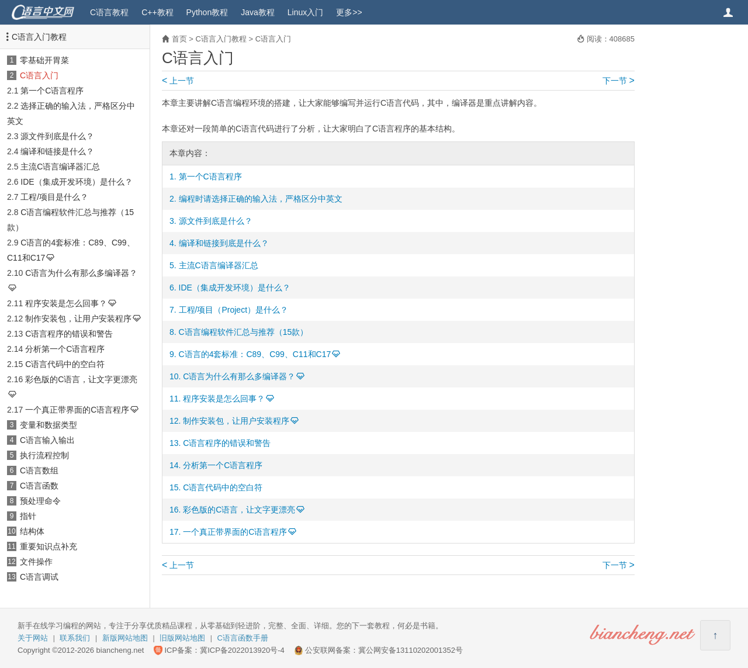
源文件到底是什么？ (57, 136)
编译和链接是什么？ (57, 151)
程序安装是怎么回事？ (66, 303)
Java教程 (258, 12)
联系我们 (75, 638)
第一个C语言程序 (52, 90)
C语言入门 (39, 75)
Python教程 (207, 12)
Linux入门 (305, 12)
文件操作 (36, 561)
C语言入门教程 (39, 36)
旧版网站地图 (182, 638)
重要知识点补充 (48, 546)
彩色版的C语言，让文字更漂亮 (81, 379)
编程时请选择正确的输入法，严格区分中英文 (260, 198)
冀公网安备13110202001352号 (410, 650)
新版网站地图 (125, 638)
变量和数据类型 (48, 425)
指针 (28, 516)
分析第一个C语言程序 (65, 349)
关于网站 (33, 638)
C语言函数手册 (242, 638)
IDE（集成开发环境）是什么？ (76, 181)
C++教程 (157, 12)
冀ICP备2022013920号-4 (242, 650)
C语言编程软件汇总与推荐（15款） (244, 332)
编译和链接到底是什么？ (224, 243)
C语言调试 (39, 577)
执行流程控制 (44, 455)
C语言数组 (39, 470)
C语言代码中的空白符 (65, 364)
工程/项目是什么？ (54, 197)
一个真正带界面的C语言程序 (77, 409)
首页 (179, 38)
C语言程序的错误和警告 (69, 333)
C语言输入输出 (47, 440)
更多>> (349, 12)
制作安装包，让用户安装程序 (78, 318)
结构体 (32, 531)
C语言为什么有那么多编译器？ (81, 273)
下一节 (618, 80)
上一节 (178, 80)
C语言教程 (109, 12)
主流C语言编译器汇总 (60, 166)
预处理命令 (40, 501)
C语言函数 (39, 485)
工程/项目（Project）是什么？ (233, 309)
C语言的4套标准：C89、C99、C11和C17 (255, 354)
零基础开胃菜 (44, 60)
